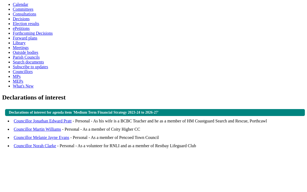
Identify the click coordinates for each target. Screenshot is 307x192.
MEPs (18, 81)
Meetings (21, 47)
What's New (23, 86)
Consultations (24, 14)
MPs (17, 76)
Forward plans (25, 38)
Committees (23, 9)
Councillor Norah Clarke (35, 145)
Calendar (20, 4)
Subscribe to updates (30, 67)
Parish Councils (26, 57)
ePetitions (21, 28)
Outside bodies (25, 52)
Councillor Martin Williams (37, 129)
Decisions (21, 19)
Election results (26, 23)
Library (19, 43)
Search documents (28, 62)
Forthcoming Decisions (33, 33)
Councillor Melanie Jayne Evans (41, 137)
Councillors (23, 71)
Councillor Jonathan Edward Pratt (42, 121)
